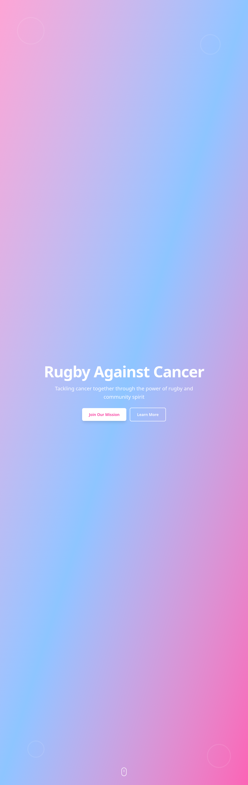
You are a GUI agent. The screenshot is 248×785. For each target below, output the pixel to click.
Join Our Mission (104, 414)
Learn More (148, 414)
